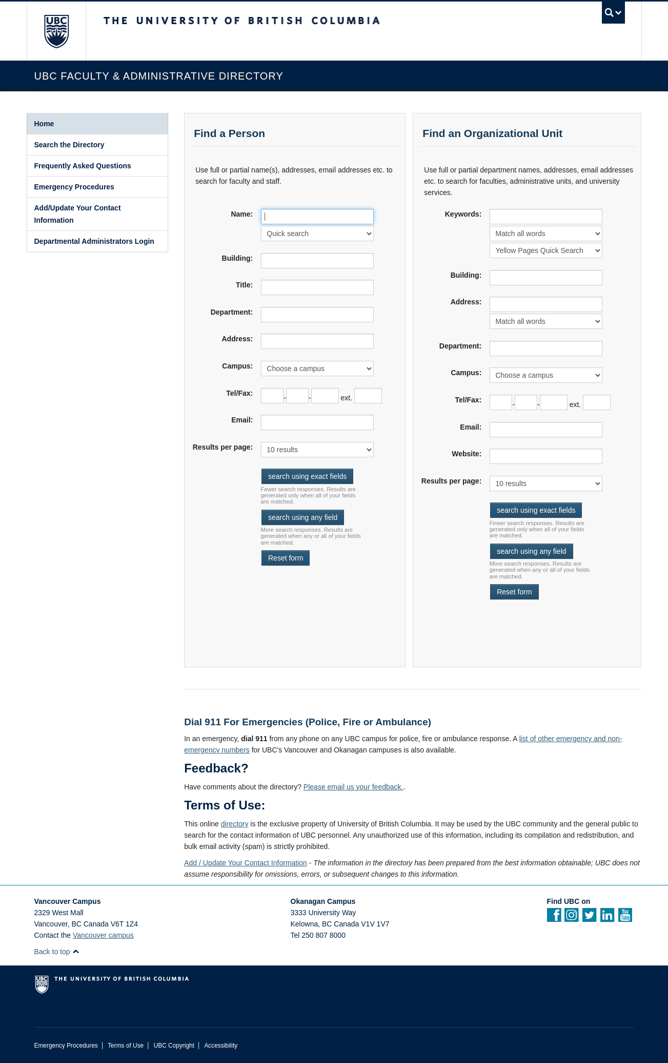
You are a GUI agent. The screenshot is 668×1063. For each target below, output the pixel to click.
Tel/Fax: (239, 393)
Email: (242, 420)
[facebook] (554, 918)
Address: (237, 339)
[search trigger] (613, 13)
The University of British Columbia (56, 31)
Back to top (57, 952)
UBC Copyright (174, 1045)
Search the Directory (69, 145)
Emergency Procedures (74, 187)
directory (235, 824)
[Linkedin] (607, 918)
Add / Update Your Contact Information (245, 863)
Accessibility (220, 1045)
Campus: (237, 366)
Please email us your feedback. (353, 787)
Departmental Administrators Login (94, 241)
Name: (242, 214)
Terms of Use (126, 1045)
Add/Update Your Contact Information (77, 214)
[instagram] (571, 918)
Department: (232, 312)
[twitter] (589, 918)
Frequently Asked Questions (82, 166)
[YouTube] (625, 918)
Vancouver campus (103, 935)
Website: (466, 454)
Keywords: (463, 214)
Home (44, 124)
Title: (244, 285)
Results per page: (223, 447)
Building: (237, 258)
